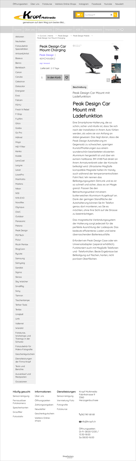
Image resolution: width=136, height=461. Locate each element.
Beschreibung (79, 87)
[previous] (119, 29)
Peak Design (47, 54)
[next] (122, 29)
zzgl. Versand (45, 63)
